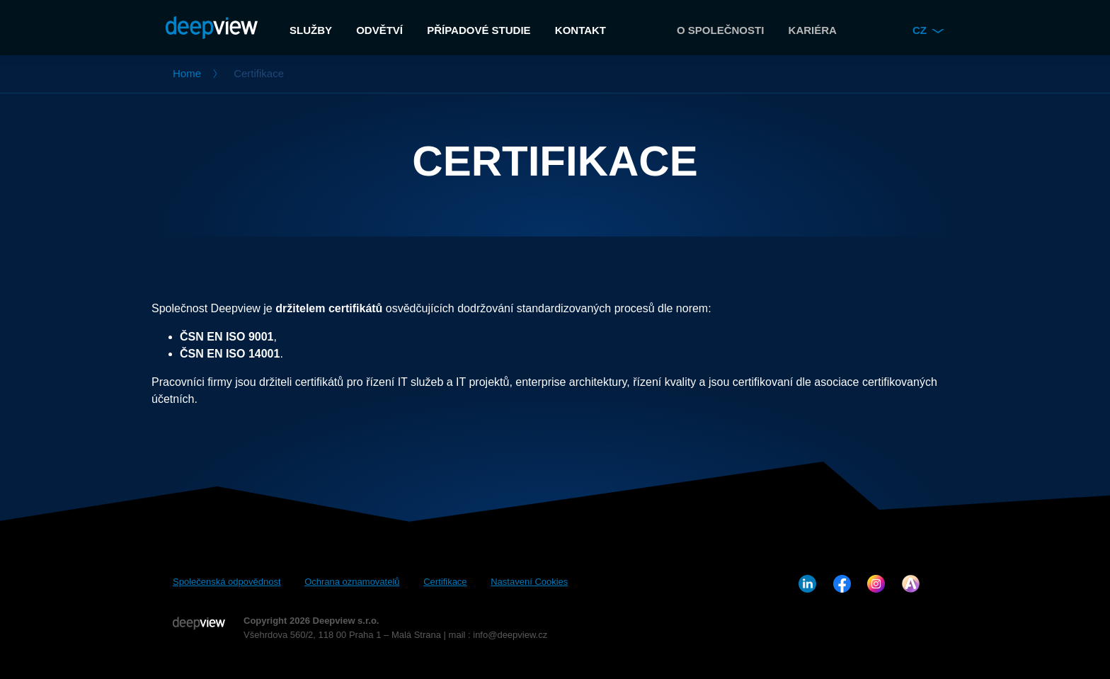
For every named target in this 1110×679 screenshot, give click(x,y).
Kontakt (580, 30)
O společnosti (720, 30)
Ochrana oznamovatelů (351, 581)
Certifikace (445, 581)
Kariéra (813, 30)
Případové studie (478, 30)
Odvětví (379, 30)
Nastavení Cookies (529, 581)
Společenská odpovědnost (227, 581)
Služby (311, 30)
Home (187, 73)
